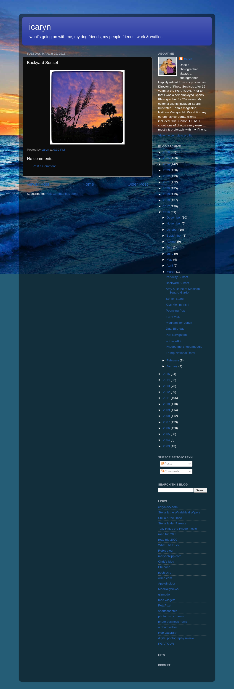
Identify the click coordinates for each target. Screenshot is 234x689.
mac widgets (166, 600)
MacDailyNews (168, 589)
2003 (167, 446)
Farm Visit (173, 316)
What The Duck (168, 545)
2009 (167, 410)
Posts (166, 463)
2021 (167, 182)
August (172, 241)
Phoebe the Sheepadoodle (184, 346)
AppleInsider (166, 583)
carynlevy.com (168, 507)
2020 (167, 188)
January (172, 366)
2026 (167, 152)
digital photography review (176, 638)
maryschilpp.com (169, 556)
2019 (167, 194)
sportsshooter (167, 611)
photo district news (171, 616)
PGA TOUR (166, 643)
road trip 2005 (167, 534)
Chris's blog (166, 561)
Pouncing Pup (175, 310)
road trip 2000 (167, 539)
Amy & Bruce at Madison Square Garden (183, 290)
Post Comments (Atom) (62, 193)
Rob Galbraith (167, 632)
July (170, 247)
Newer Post (38, 184)
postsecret (165, 572)
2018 (167, 200)
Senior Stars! (175, 298)
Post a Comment (44, 166)
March (171, 271)
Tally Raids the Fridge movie (177, 528)
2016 (167, 212)
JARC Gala (173, 340)
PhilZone (164, 567)
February (173, 360)
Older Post (138, 184)
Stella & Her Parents (172, 523)
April (170, 265)
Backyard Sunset (177, 283)
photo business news (172, 621)
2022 (167, 176)
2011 (167, 398)
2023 (167, 170)
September (175, 235)
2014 (167, 380)
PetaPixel (164, 605)
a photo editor (167, 627)
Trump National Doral (180, 353)
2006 (167, 428)
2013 (167, 386)
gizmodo (164, 594)
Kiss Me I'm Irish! (177, 304)
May (170, 259)
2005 (167, 434)
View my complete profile (175, 135)
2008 (167, 416)
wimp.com (165, 578)
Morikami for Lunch (179, 322)
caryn (188, 58)
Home (88, 184)
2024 (167, 164)
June (170, 253)
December (174, 217)
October (172, 229)
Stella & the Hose (170, 518)
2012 (167, 392)
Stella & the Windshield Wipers (179, 512)
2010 (167, 404)
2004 (167, 440)
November (174, 223)
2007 (167, 422)
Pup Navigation (176, 334)
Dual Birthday (175, 328)
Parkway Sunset (177, 277)
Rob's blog (165, 550)
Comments (170, 471)
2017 (167, 206)
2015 (167, 374)
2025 (167, 158)
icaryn (40, 27)
